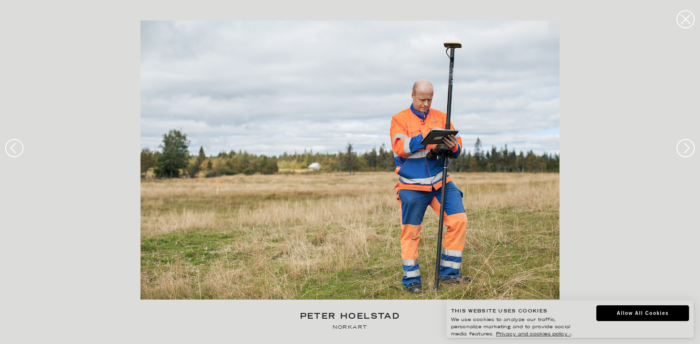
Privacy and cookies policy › (533, 334)
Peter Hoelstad (350, 317)
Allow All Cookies (643, 313)
